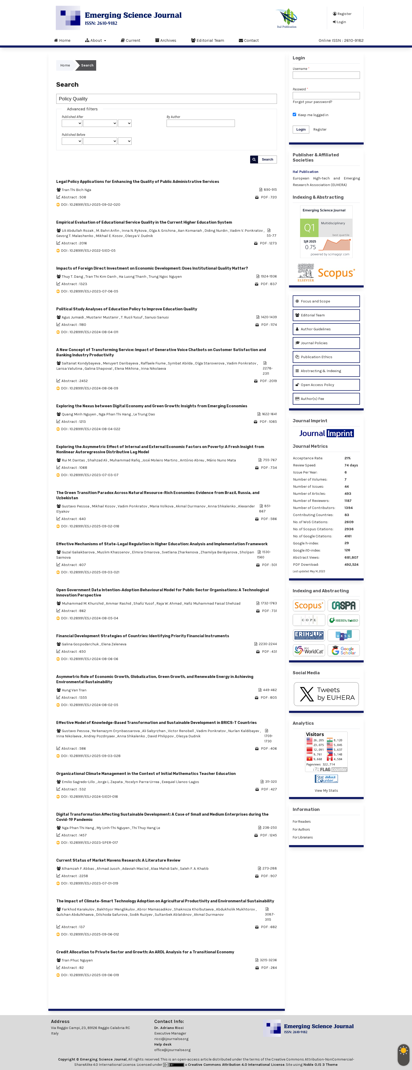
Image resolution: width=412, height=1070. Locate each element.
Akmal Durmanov (191, 506)
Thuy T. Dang (73, 276)
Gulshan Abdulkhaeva (75, 914)
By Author (173, 117)
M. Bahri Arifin (108, 230)
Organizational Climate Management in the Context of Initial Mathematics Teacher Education (146, 773)
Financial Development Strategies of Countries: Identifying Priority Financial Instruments (142, 636)
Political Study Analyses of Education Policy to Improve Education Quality (126, 309)
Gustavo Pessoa (76, 506)
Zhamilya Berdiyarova (219, 552)
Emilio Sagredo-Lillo (79, 782)
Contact (249, 40)
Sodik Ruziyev (141, 914)
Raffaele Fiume (153, 363)
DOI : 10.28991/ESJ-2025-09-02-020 (90, 204)
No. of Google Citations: (312, 536)
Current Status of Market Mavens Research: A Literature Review (118, 860)
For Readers (302, 822)
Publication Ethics (313, 357)
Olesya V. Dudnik (139, 236)
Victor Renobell (181, 731)
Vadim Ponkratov (242, 363)
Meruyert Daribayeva (121, 363)
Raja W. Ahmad (169, 603)
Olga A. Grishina (162, 230)
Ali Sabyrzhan (154, 731)
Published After (72, 117)
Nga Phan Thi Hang (115, 414)
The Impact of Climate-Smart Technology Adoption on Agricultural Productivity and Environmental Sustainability (165, 901)
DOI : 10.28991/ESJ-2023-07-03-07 (90, 475)
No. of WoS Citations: (310, 522)
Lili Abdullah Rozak (78, 230)
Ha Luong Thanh (133, 276)
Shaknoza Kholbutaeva (194, 909)
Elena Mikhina (127, 368)
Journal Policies (311, 343)
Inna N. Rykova (134, 230)
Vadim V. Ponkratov (247, 230)
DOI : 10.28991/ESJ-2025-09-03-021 (90, 572)
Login (339, 21)
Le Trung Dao (144, 414)
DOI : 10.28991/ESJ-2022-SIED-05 (88, 250)
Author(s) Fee (309, 398)
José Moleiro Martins (160, 460)
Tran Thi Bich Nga (76, 190)
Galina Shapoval (99, 368)
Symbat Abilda (180, 363)
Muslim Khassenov (113, 552)
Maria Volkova (162, 506)
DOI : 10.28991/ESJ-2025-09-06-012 (90, 934)
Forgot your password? (312, 102)
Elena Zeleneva (113, 644)
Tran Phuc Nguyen (77, 960)
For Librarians (303, 837)
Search (267, 159)
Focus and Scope (312, 301)
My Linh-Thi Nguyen (113, 828)
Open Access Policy (314, 385)
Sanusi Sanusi (157, 317)
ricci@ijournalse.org (171, 1039)
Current (130, 40)
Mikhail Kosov (104, 506)
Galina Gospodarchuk (81, 644)
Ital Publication (305, 171)
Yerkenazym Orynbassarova (116, 731)
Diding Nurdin (216, 230)
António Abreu (192, 460)
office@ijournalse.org (172, 1050)
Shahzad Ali (97, 460)
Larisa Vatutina (69, 368)
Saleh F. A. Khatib (194, 868)
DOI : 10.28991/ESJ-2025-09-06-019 (90, 975)
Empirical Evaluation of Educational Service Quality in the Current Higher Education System (144, 222)
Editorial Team (207, 40)
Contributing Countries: (313, 515)
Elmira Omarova (146, 552)
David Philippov (160, 736)
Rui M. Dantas (74, 460)
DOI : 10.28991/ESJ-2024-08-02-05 (89, 705)
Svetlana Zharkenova (180, 552)
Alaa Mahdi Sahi (164, 868)
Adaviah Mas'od (135, 868)
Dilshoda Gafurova (112, 914)
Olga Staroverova (210, 363)
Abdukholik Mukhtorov (236, 909)
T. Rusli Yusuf (132, 317)
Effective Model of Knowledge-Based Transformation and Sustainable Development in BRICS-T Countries (156, 723)
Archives (165, 40)
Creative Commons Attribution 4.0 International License (236, 1064)
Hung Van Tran (74, 690)
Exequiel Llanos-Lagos (180, 782)
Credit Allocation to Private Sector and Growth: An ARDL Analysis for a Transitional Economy (145, 952)
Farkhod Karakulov (78, 909)
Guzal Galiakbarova (78, 552)
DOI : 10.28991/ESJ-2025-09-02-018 (90, 526)
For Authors (301, 829)
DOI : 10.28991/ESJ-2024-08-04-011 (89, 332)
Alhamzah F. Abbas (78, 868)
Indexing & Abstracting (318, 197)
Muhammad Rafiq (125, 460)
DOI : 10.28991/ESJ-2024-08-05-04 (89, 618)
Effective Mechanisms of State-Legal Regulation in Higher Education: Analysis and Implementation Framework (161, 544)
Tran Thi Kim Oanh (101, 276)
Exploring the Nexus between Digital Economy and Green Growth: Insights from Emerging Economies (151, 406)
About (94, 40)
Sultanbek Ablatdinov (173, 914)
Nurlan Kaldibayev (244, 731)
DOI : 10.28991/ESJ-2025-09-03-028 (91, 756)
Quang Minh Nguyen (79, 414)
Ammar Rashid (119, 603)
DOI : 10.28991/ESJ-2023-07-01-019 (89, 883)
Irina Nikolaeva (153, 368)
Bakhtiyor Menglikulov (116, 909)
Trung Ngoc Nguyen (165, 276)
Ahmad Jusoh (109, 868)
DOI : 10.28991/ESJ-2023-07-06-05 (89, 291)
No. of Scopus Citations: (313, 529)
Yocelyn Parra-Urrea (142, 782)
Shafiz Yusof (144, 603)
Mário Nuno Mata (221, 460)
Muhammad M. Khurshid (83, 603)
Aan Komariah (190, 230)
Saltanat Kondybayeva (81, 363)
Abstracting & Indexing (318, 371)
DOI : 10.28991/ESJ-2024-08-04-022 (90, 429)
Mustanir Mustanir (102, 317)
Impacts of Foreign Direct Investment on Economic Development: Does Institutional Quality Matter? (152, 268)
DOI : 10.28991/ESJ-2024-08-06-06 (89, 659)
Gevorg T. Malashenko (75, 236)
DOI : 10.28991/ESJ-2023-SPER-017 (89, 842)
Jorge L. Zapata (110, 782)
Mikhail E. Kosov (109, 236)
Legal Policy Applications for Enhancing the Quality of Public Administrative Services (137, 181)
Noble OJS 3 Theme (320, 1064)
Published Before (73, 135)
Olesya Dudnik (188, 736)
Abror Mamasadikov (154, 909)
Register (342, 13)
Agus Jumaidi (73, 317)
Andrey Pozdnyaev (100, 736)
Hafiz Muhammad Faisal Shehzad (212, 603)
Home (62, 40)
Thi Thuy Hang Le (146, 828)
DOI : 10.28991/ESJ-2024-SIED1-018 (89, 796)
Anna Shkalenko (222, 506)
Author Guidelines (313, 329)
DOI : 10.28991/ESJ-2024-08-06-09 (89, 388)
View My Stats (326, 790)
